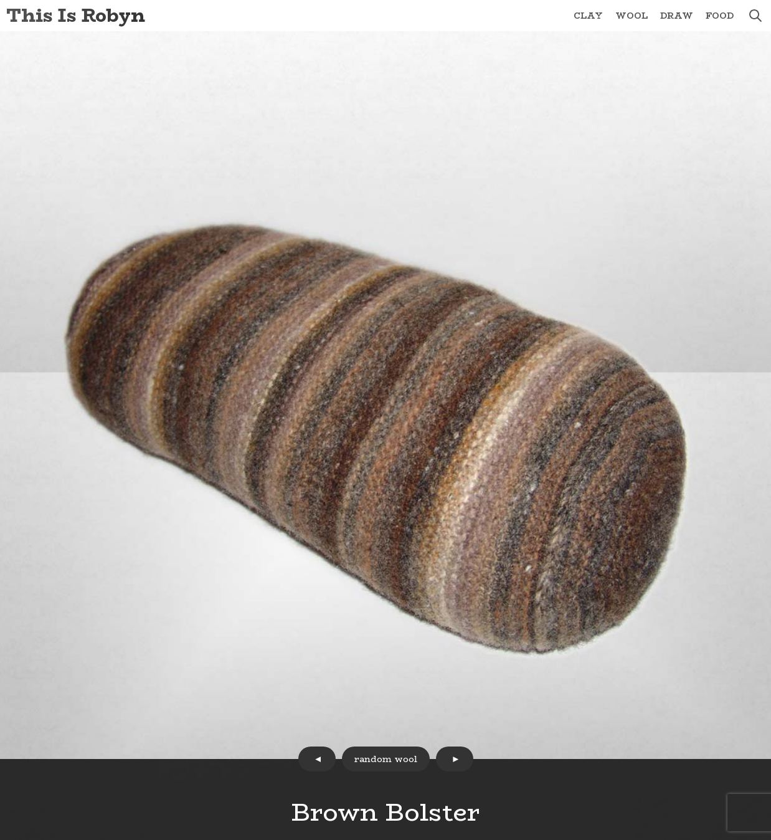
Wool (631, 15)
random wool (385, 759)
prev (317, 759)
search (755, 15)
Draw (676, 15)
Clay (588, 15)
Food (720, 15)
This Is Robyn (75, 15)
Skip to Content (0, 0)
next (454, 759)
